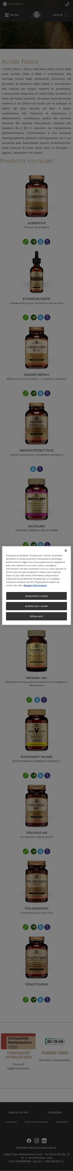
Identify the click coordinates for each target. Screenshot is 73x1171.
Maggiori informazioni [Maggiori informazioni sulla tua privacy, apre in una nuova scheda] (35, 585)
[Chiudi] (66, 550)
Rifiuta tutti (36, 616)
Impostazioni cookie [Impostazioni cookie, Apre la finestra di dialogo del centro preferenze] (36, 595)
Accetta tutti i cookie (36, 606)
